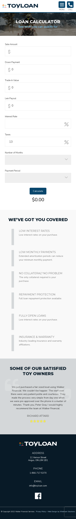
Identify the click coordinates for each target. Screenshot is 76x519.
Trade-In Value (12, 80)
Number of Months (14, 153)
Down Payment (12, 62)
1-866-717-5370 (38, 472)
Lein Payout (10, 98)
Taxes (8, 134)
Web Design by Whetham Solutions (61, 511)
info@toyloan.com (38, 485)
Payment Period (12, 171)
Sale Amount (11, 44)
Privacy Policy (41, 511)
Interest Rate (11, 116)
